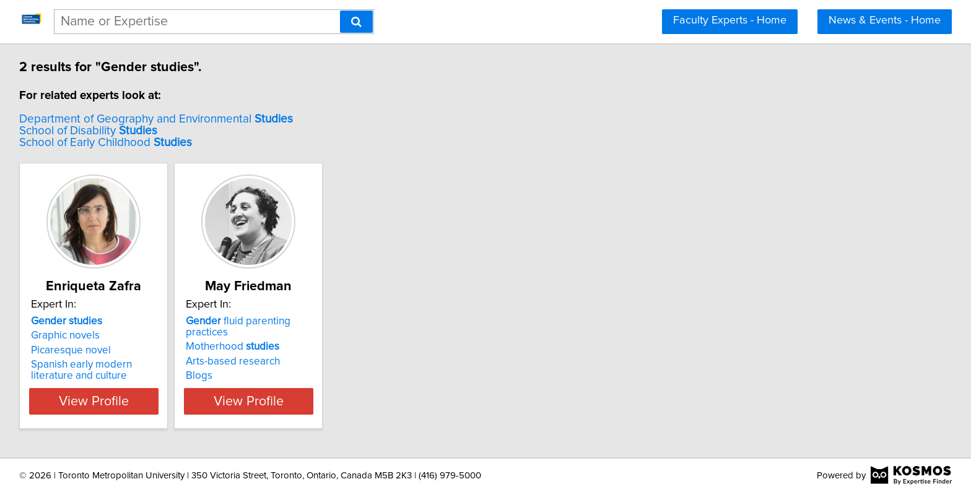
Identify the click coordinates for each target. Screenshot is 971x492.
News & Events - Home (885, 20)
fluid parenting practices (293, 321)
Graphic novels (67, 335)
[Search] (356, 22)
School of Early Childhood (107, 143)
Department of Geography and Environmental (158, 119)
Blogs (232, 364)
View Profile (111, 401)
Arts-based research (266, 350)
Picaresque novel (73, 350)
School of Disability (90, 131)
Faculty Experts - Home (729, 20)
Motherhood (265, 335)
